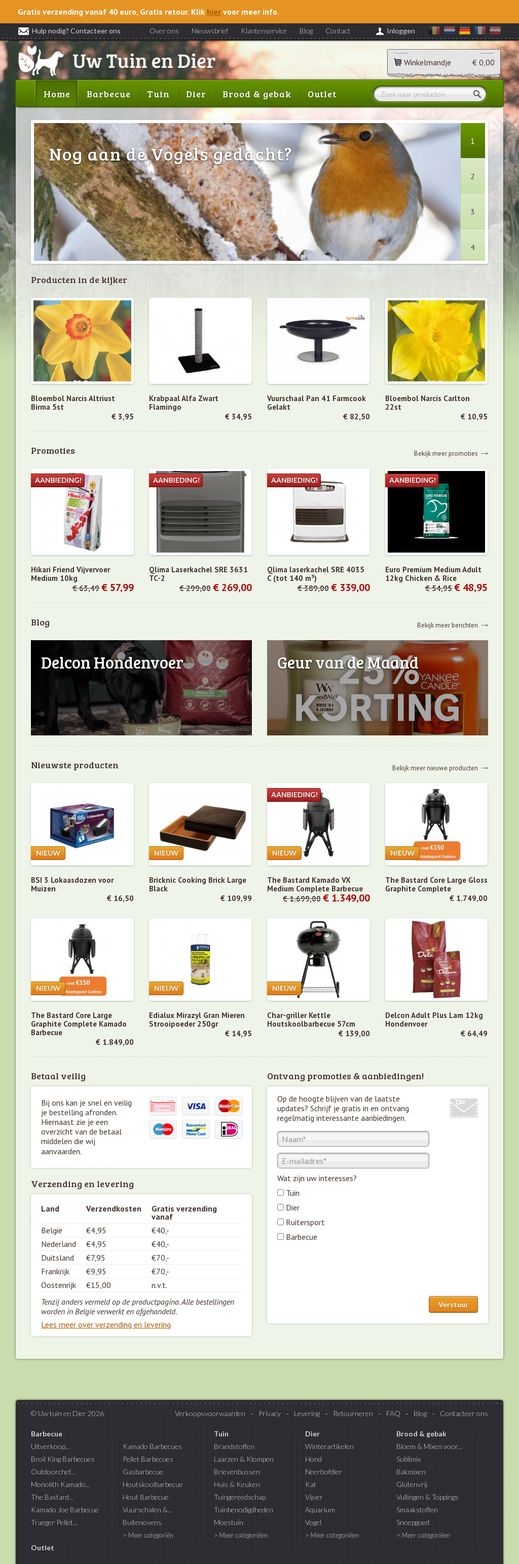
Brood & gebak (257, 94)
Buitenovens (142, 1522)
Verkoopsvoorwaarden (210, 1413)
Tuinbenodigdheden (243, 1509)
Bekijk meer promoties (446, 453)
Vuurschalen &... (147, 1509)
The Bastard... (52, 1497)
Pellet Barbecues (148, 1459)
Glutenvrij (411, 1484)
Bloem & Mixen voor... (429, 1446)
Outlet (322, 94)
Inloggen (401, 30)
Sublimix (408, 1459)
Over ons (164, 30)
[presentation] (354, 1271)
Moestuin (228, 1522)
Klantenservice (264, 30)
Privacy (269, 1413)
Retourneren (353, 1413)
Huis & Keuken (237, 1484)
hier (214, 12)
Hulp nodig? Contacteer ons (69, 30)
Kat (310, 1484)
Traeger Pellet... (54, 1522)
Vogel (313, 1522)
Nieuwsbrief (210, 30)
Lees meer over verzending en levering (106, 1324)
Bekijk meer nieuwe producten (435, 767)
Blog (306, 30)
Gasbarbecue (143, 1471)
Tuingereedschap (240, 1497)
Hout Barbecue (146, 1497)
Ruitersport (305, 1222)
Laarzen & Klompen (244, 1459)
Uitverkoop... (50, 1446)
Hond (313, 1459)
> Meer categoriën (148, 1535)
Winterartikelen (329, 1446)
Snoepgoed (412, 1522)
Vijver (314, 1497)
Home (57, 94)
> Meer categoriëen (241, 1535)
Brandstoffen (234, 1446)
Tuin (158, 94)
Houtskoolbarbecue (153, 1484)
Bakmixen (411, 1471)
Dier (196, 94)
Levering (307, 1413)
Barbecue (109, 94)
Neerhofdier (323, 1471)
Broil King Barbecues (63, 1459)
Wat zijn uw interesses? (317, 1178)
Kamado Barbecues (152, 1446)
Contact (337, 30)
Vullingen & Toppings (427, 1497)
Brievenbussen (237, 1471)
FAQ (393, 1413)
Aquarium (320, 1509)
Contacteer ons (464, 1413)
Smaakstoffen (417, 1509)
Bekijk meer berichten (447, 625)
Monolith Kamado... (60, 1484)
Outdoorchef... (53, 1471)
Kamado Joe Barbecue (65, 1509)
